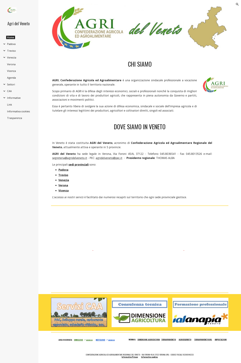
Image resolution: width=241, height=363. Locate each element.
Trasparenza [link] (14, 118)
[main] (139, 64)
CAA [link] (9, 91)
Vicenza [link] (11, 71)
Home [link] (10, 37)
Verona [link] (11, 64)
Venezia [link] (11, 57)
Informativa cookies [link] (18, 111)
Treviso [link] (11, 50)
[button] (237, 4)
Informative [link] (14, 98)
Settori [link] (11, 84)
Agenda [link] (11, 77)
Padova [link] (11, 44)
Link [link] (9, 104)
